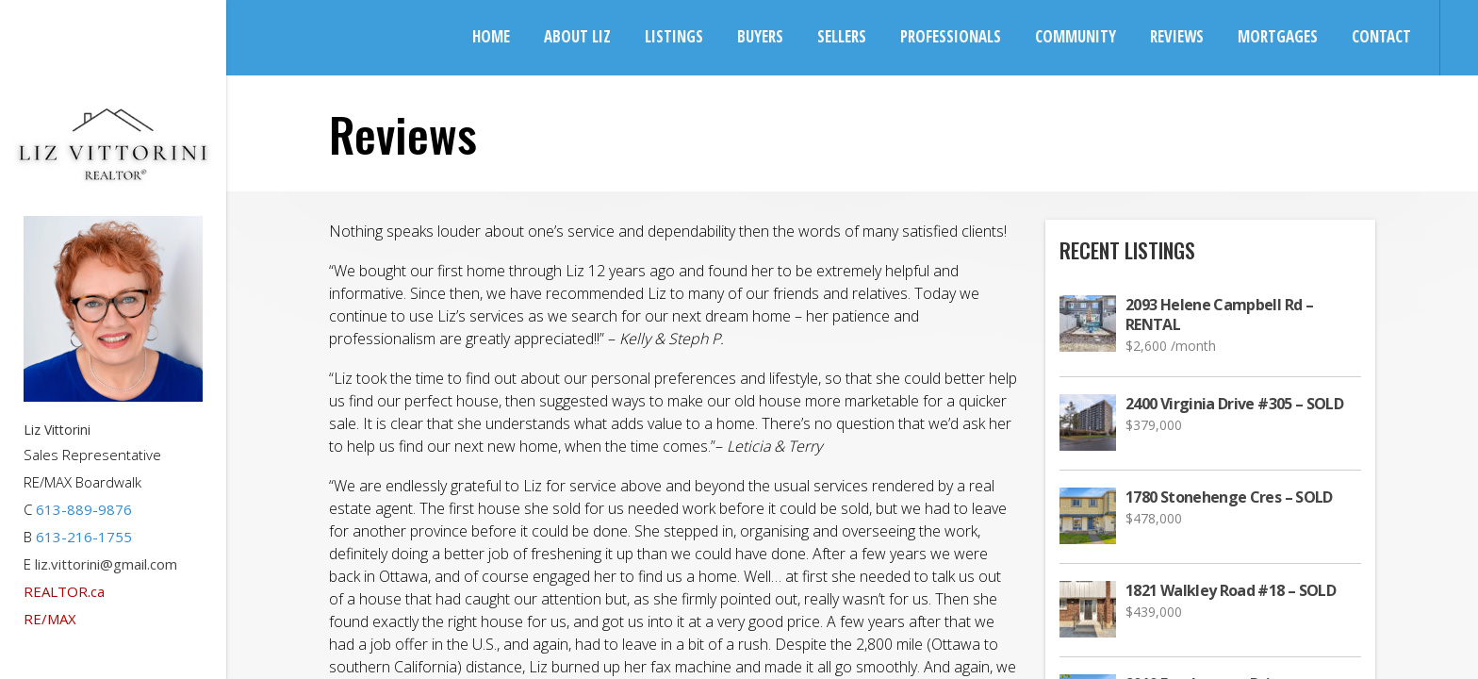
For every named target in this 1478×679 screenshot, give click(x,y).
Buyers (760, 36)
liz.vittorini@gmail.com (106, 564)
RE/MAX (50, 618)
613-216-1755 (84, 536)
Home (491, 36)
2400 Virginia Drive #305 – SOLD (1234, 404)
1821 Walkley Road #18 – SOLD (1230, 591)
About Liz (577, 36)
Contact (1381, 36)
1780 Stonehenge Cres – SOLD (1229, 497)
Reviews (1177, 36)
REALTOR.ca (64, 591)
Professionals (950, 36)
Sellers (841, 36)
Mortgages (1278, 36)
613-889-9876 (84, 509)
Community (1075, 36)
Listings (674, 36)
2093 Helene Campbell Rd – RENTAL (1219, 315)
